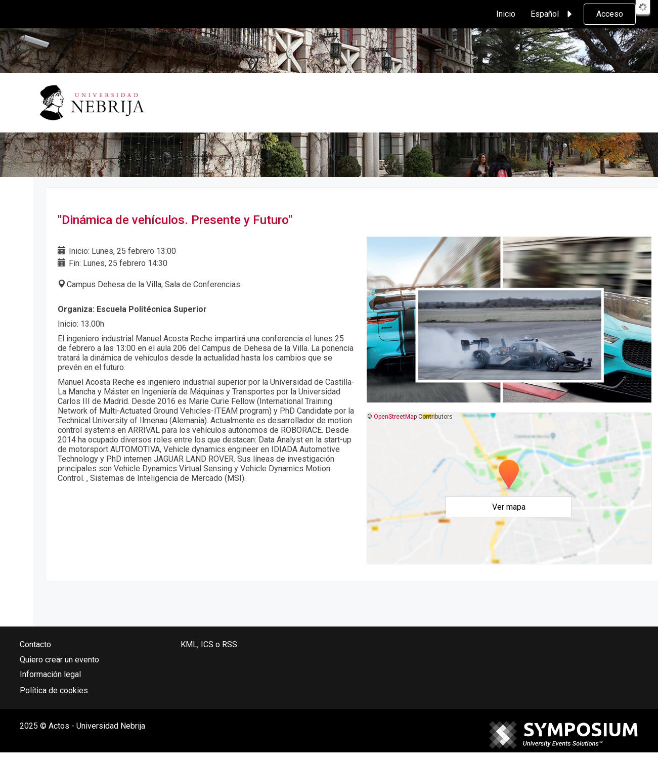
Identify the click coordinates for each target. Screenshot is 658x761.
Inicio (505, 14)
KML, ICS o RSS (209, 644)
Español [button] (553, 14)
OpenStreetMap (395, 416)
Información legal (50, 674)
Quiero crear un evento (59, 659)
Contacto (35, 644)
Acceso (609, 14)
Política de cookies (54, 690)
